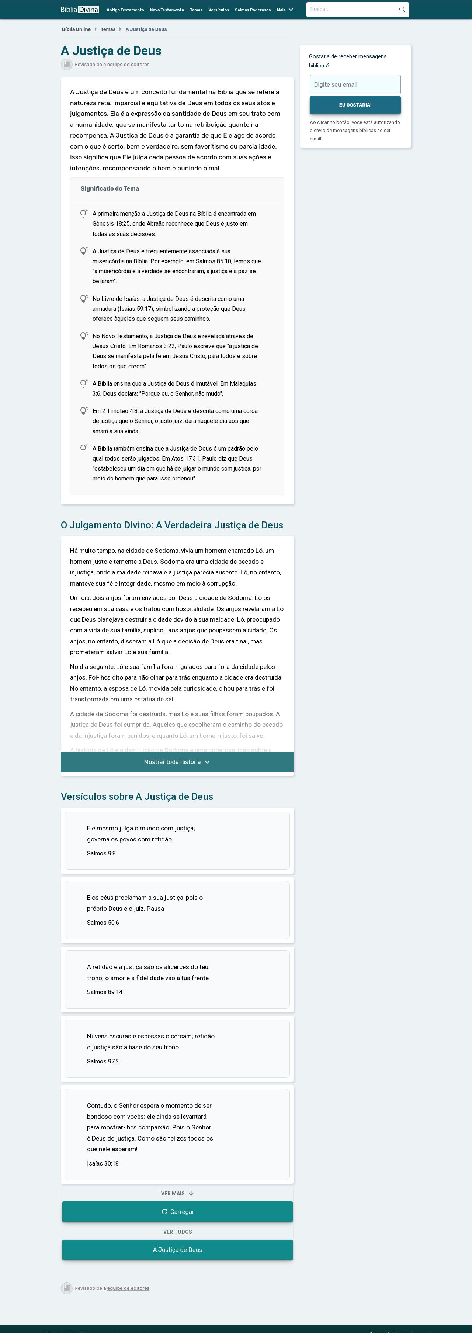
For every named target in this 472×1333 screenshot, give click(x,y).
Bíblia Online (76, 29)
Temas (196, 10)
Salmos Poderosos (253, 10)
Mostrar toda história (178, 762)
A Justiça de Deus (177, 1249)
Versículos (219, 10)
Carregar (177, 1211)
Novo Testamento (167, 10)
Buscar (402, 9)
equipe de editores (128, 1288)
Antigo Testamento (125, 10)
